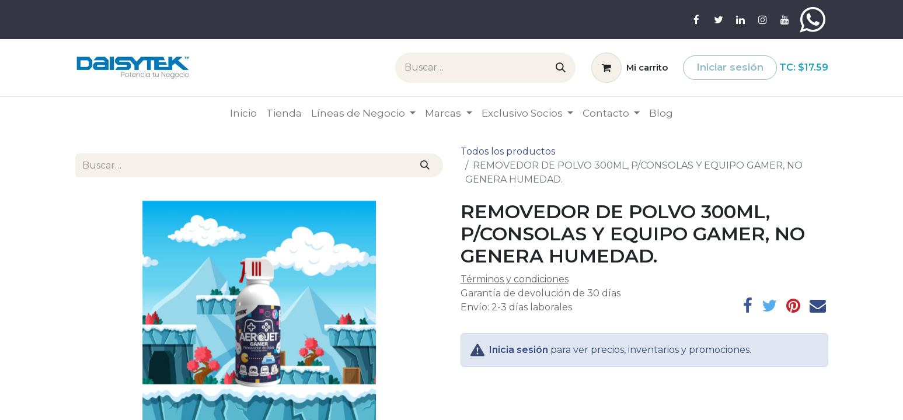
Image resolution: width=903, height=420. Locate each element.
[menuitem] (243, 114)
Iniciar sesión (729, 67)
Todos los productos (508, 151)
